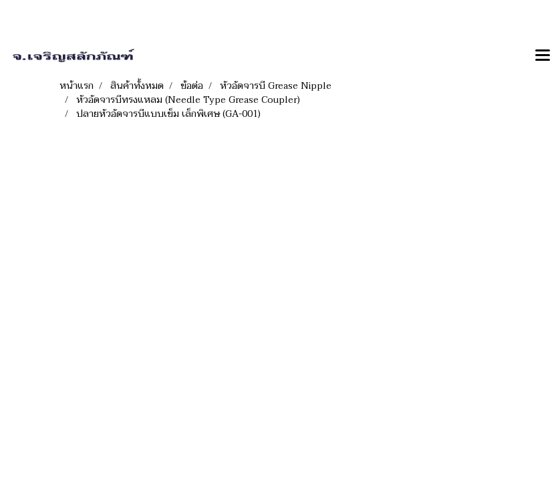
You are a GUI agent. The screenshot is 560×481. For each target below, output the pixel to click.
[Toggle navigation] (542, 56)
